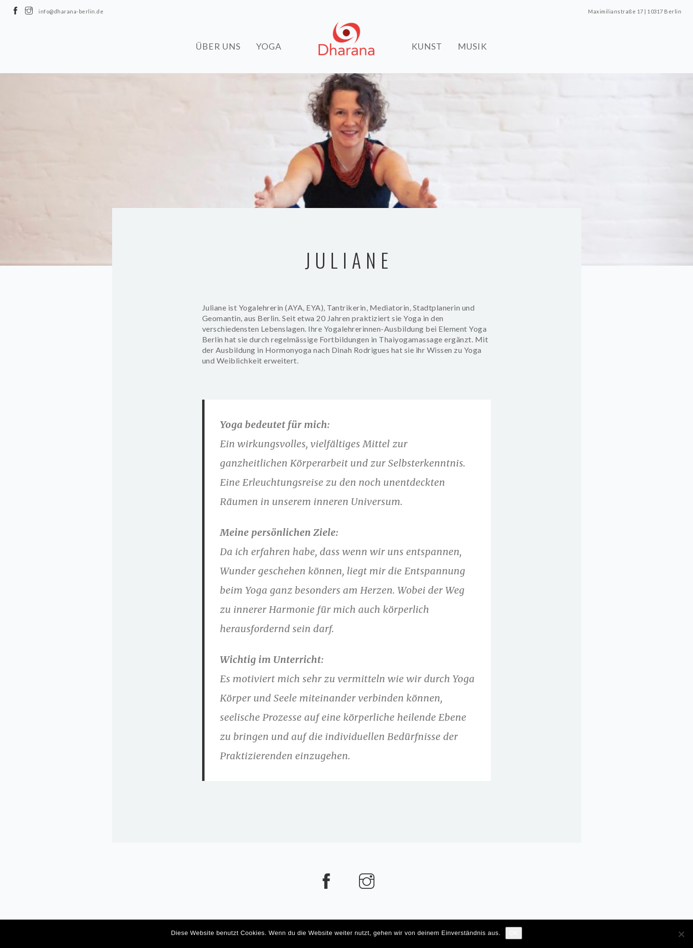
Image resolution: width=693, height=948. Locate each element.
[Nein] (681, 934)
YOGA (269, 46)
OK (513, 932)
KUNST (426, 46)
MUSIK (472, 46)
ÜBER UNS (218, 46)
